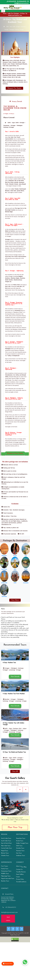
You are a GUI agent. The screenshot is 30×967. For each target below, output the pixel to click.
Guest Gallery (20, 874)
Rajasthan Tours (20, 838)
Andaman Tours (20, 855)
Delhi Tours (19, 845)
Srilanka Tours (5, 855)
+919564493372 (11, 1)
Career (18, 876)
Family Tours (4, 868)
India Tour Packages (13, 13)
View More (15, 600)
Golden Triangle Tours (22, 843)
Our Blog (23, 867)
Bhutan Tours (5, 853)
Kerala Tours (19, 840)
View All (15, 771)
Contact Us (19, 869)
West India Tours (5, 845)
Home (4, 13)
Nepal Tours (4, 850)
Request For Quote (14, 88)
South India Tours (6, 840)
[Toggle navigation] (3, 11)
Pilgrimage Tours (5, 876)
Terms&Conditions (21, 881)
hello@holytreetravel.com (21, 2)
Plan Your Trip (15, 827)
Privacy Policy (20, 879)
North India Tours (6, 838)
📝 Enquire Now (7, 963)
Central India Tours (6, 848)
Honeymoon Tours (6, 871)
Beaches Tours (5, 881)
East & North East (6, 843)
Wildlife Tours (5, 873)
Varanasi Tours (20, 850)
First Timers (4, 866)
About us (18, 866)
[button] (26, 789)
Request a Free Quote (15, 453)
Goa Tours (19, 853)
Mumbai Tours (20, 848)
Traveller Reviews (21, 872)
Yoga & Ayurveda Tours (7, 878)
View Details (15, 676)
